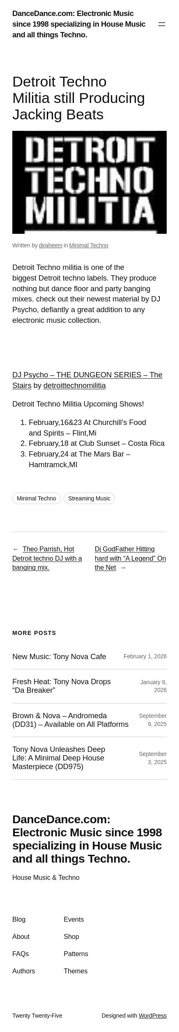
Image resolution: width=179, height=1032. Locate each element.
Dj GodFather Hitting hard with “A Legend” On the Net (130, 558)
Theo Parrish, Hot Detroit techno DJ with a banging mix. (47, 558)
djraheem (51, 245)
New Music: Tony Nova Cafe (59, 657)
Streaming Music (89, 498)
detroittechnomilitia (75, 385)
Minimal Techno (88, 245)
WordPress (153, 1015)
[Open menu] (162, 24)
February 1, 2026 (145, 656)
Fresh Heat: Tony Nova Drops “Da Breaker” (61, 686)
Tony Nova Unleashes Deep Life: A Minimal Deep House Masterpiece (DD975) (58, 758)
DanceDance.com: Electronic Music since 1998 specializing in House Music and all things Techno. (78, 24)
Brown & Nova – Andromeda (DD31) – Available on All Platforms (70, 720)
